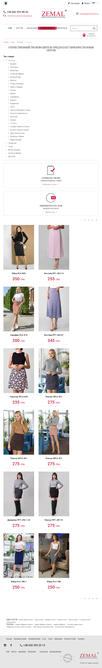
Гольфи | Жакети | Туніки (19, 127)
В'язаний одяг (15, 77)
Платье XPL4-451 (54, 397)
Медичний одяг (16, 140)
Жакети (13, 100)
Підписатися (50, 212)
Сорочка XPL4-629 (19, 397)
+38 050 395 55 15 (34, 645)
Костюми (13, 117)
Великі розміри (14, 150)
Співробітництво (34, 639)
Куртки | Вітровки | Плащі (20, 110)
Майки (12, 94)
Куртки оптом (62, 620)
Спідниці (13, 123)
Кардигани (14, 103)
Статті (50, 639)
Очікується (61, 28)
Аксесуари (32, 28)
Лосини (13, 90)
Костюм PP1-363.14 (54, 273)
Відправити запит (50, 184)
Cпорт (10, 146)
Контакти (81, 639)
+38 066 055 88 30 (17, 11)
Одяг (10, 28)
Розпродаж (46, 28)
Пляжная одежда (17, 74)
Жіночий (11, 61)
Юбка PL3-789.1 (19, 581)
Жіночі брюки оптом (26, 620)
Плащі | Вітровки (17, 84)
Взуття (19, 28)
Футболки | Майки (17, 136)
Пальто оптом (73, 620)
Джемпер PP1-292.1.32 (18, 520)
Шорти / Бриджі (16, 87)
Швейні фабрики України (43, 624)
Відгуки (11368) (70, 639)
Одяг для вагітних (17, 133)
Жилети (13, 80)
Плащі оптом (39, 620)
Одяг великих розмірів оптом (43, 627)
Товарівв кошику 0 (91, 35)
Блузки (13, 120)
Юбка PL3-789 (54, 581)
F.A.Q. (44, 639)
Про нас (9, 639)
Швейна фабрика (59, 624)
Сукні (12, 107)
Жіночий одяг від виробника (65, 627)
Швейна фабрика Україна (24, 624)
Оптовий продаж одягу (75, 624)
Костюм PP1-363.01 (54, 335)
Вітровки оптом (50, 620)
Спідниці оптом (85, 620)
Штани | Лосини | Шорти (19, 130)
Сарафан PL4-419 (18, 335)
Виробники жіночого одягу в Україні (19, 627)
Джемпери (14, 70)
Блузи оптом (11, 622)
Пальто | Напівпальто (19, 113)
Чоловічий (12, 143)
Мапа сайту (58, 639)
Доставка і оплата (20, 639)
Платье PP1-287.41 (54, 520)
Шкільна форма (14, 153)
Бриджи (13, 64)
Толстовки (14, 67)
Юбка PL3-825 (19, 273)
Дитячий (11, 156)
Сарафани (14, 97)
